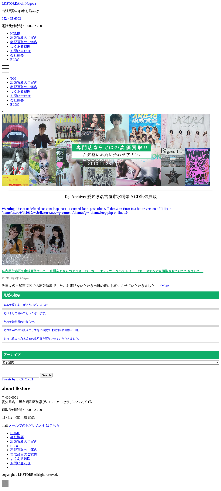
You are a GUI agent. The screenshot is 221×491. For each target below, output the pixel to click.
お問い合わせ (20, 51)
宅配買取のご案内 (23, 42)
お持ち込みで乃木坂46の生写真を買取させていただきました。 (42, 338)
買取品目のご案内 (23, 454)
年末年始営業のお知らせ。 (20, 321)
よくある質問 (20, 46)
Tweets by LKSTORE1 (17, 379)
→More (163, 285)
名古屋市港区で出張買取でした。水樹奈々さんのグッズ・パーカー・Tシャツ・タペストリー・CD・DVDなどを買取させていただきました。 (102, 271)
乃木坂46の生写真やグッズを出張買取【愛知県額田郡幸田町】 (42, 330)
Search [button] (46, 375)
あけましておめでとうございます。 (26, 313)
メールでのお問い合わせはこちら (34, 425)
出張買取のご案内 (23, 37)
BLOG (15, 59)
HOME (15, 33)
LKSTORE (19, 3)
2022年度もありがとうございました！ (27, 304)
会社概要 (17, 55)
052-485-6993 (11, 18)
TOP (13, 78)
